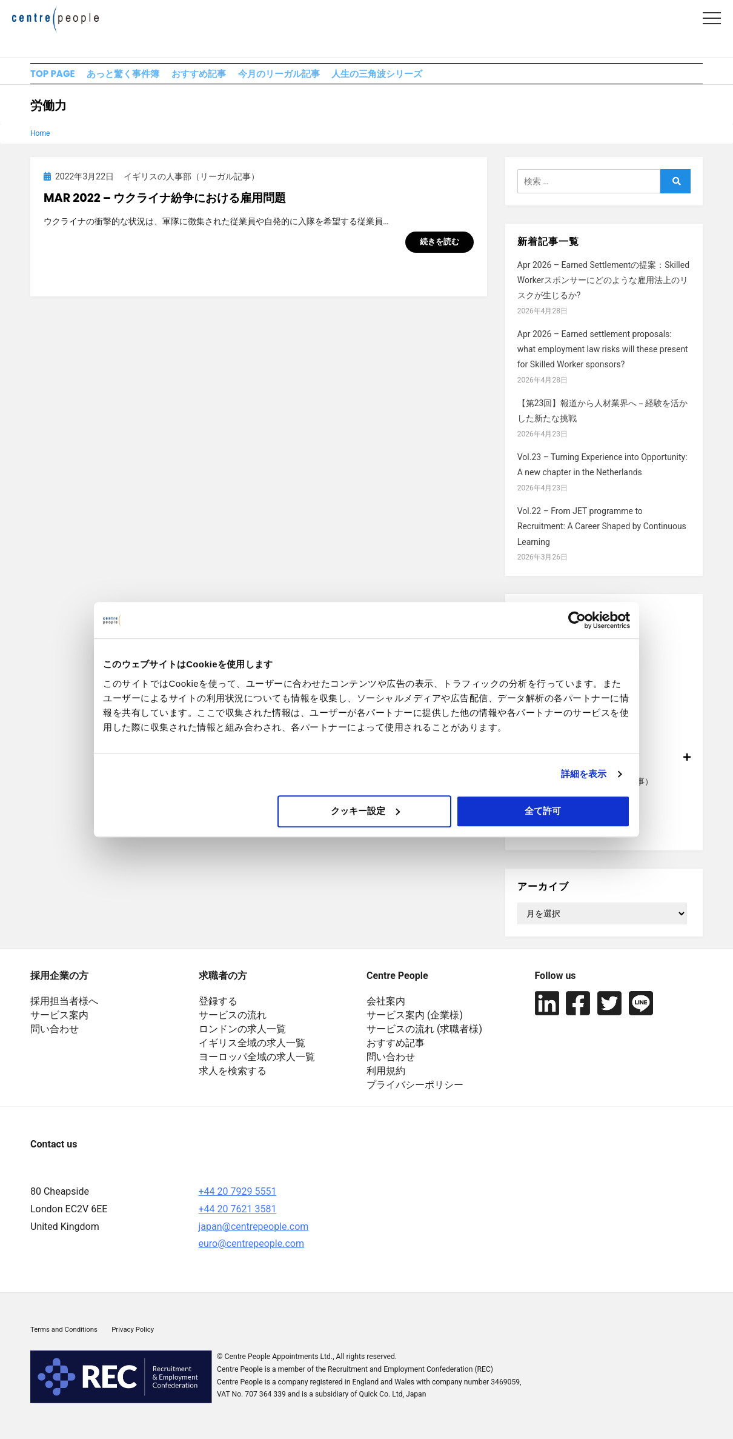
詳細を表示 (584, 774)
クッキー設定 (365, 811)
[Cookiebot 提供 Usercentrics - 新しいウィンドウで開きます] (577, 620)
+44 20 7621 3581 (238, 1215)
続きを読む (439, 248)
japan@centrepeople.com (254, 1233)
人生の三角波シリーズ (454, 77)
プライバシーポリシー (414, 1091)
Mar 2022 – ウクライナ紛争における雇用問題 (165, 205)
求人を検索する (233, 1077)
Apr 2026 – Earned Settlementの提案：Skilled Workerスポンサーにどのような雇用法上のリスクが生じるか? (603, 287)
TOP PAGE (54, 77)
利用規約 (385, 1077)
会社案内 (385, 1007)
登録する (218, 1007)
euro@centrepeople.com (251, 1251)
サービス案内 (59, 1021)
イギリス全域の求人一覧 (252, 1049)
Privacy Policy (132, 1336)
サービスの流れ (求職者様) (424, 1035)
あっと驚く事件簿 (143, 77)
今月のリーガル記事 (336, 77)
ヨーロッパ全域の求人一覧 (257, 1063)
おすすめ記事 (237, 77)
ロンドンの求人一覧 (242, 1035)
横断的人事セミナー (555, 837)
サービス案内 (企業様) (414, 1021)
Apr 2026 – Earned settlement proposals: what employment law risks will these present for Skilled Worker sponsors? (602, 356)
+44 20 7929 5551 (238, 1198)
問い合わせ (54, 1035)
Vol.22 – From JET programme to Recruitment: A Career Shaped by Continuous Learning (601, 533)
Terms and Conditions (64, 1336)
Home (40, 140)
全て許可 (543, 811)
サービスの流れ (233, 1021)
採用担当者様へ (64, 1007)
